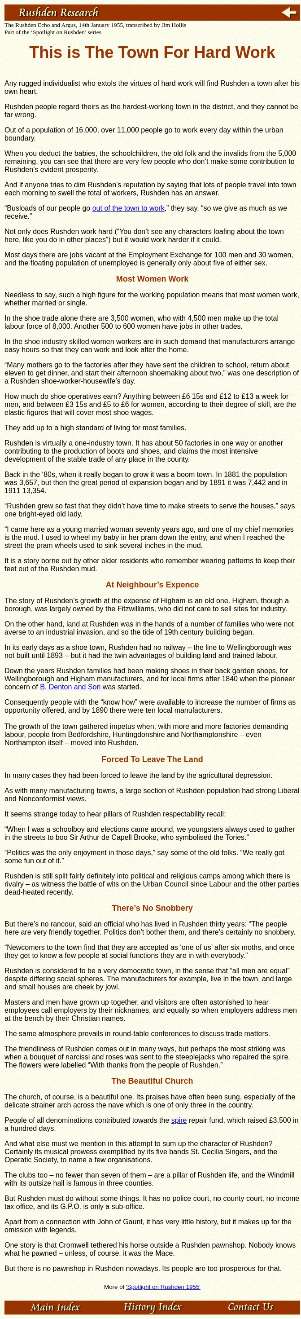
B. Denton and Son (70, 687)
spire (179, 1120)
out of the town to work (128, 208)
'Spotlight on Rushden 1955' (163, 1287)
